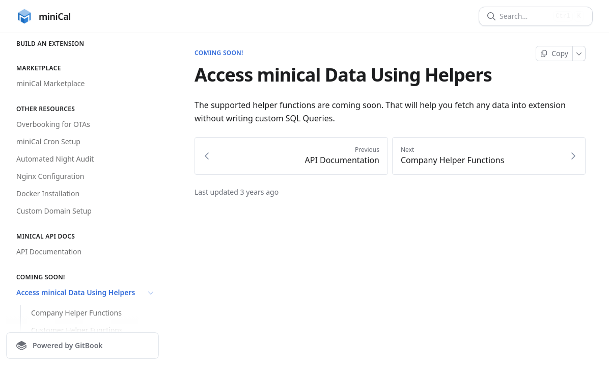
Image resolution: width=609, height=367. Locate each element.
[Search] (524, 16)
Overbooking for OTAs (53, 124)
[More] (579, 53)
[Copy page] (554, 53)
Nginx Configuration (50, 176)
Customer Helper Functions (77, 330)
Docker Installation (47, 193)
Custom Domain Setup (54, 211)
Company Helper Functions (76, 313)
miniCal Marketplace (50, 83)
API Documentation (48, 251)
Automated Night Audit (55, 159)
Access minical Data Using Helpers (86, 292)
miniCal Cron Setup (48, 141)
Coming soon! (219, 53)
